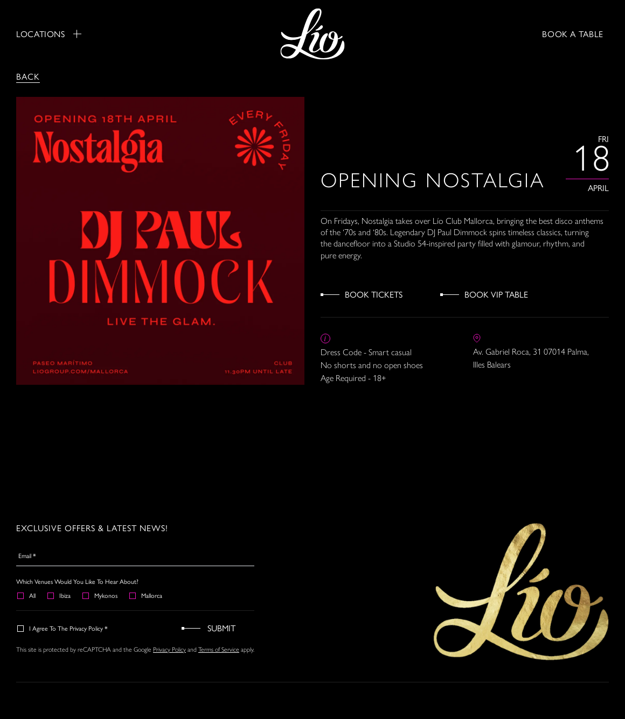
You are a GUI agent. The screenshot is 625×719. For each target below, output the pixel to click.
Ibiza (59, 595)
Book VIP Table (496, 294)
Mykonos (100, 595)
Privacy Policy (169, 649)
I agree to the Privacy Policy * (63, 628)
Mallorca (146, 595)
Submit (221, 628)
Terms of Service (218, 649)
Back (28, 76)
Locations (48, 34)
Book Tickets (373, 294)
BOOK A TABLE (572, 33)
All (27, 595)
